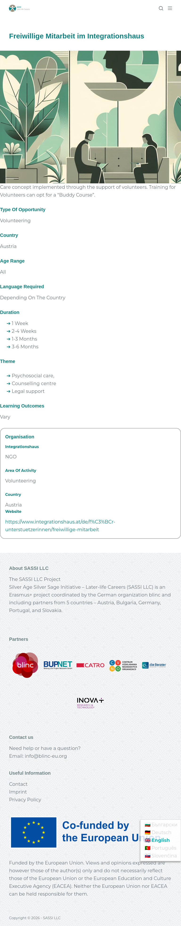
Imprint (18, 792)
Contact (18, 784)
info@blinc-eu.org (46, 756)
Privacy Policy (25, 800)
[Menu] (170, 8)
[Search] (161, 8)
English (161, 840)
